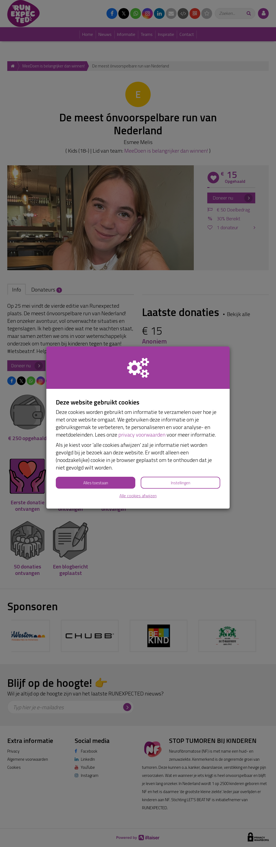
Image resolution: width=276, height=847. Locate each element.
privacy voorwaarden (141, 434)
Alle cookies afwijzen (138, 496)
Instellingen (180, 483)
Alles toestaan (95, 483)
